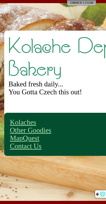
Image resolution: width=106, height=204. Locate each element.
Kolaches (23, 122)
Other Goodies (30, 130)
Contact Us (26, 146)
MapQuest (24, 138)
